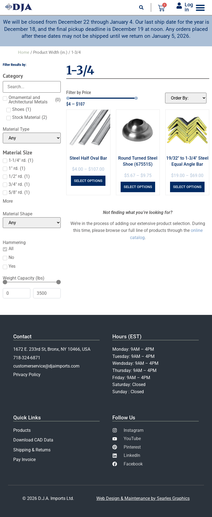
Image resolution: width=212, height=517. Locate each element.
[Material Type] (32, 138)
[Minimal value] (32, 282)
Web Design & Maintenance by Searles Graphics (143, 498)
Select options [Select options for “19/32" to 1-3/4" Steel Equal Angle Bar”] (187, 187)
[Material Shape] (32, 222)
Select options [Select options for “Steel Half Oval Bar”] (88, 181)
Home (23, 52)
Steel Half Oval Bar (88, 158)
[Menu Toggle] (200, 7)
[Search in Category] (32, 87)
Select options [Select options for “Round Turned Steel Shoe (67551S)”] (138, 187)
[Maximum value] (47, 293)
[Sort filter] (185, 98)
